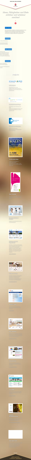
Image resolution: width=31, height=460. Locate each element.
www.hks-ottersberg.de (13, 338)
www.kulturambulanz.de (13, 366)
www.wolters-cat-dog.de (13, 281)
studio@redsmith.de (19, 458)
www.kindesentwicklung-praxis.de (14, 422)
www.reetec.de (11, 310)
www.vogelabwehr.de (12, 253)
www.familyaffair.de (12, 395)
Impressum (15, 452)
